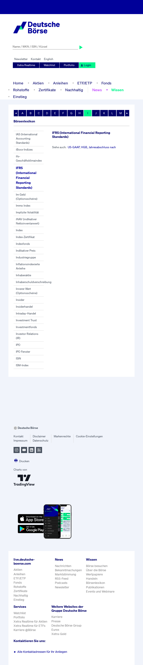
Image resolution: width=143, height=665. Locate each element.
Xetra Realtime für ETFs (29, 626)
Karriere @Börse (25, 630)
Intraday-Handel (26, 313)
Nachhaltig (74, 89)
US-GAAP (74, 147)
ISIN (18, 358)
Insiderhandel (24, 306)
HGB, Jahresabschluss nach (98, 147)
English (48, 59)
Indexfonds (23, 244)
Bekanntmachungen (68, 570)
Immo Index (23, 205)
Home (18, 83)
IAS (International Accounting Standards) (26, 138)
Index (19, 230)
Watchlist (49, 65)
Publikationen (95, 587)
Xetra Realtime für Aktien (30, 621)
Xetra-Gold (58, 634)
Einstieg (20, 96)
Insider (20, 300)
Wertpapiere (94, 574)
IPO (18, 345)
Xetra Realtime (26, 65)
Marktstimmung (65, 574)
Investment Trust (26, 320)
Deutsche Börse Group (66, 625)
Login (85, 65)
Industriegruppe (26, 257)
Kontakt (36, 59)
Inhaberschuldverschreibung (33, 282)
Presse (56, 621)
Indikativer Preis (26, 250)
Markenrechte (62, 436)
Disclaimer (39, 436)
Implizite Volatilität (27, 212)
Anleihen (60, 83)
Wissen (117, 89)
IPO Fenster (23, 351)
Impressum (20, 440)
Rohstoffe (21, 89)
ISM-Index (22, 365)
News (97, 89)
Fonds (106, 83)
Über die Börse (96, 570)
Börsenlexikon (95, 583)
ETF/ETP (84, 83)
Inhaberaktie (23, 275)
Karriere (56, 617)
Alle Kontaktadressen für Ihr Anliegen (40, 652)
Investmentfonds (26, 327)
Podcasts (61, 583)
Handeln (91, 579)
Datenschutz (40, 440)
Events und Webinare (100, 591)
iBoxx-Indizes (24, 149)
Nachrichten (63, 566)
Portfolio (69, 65)
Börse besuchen (96, 566)
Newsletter (21, 59)
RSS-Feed (61, 579)
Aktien (38, 83)
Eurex (55, 630)
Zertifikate (47, 89)
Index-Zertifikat (25, 237)
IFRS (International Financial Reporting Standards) (26, 178)
